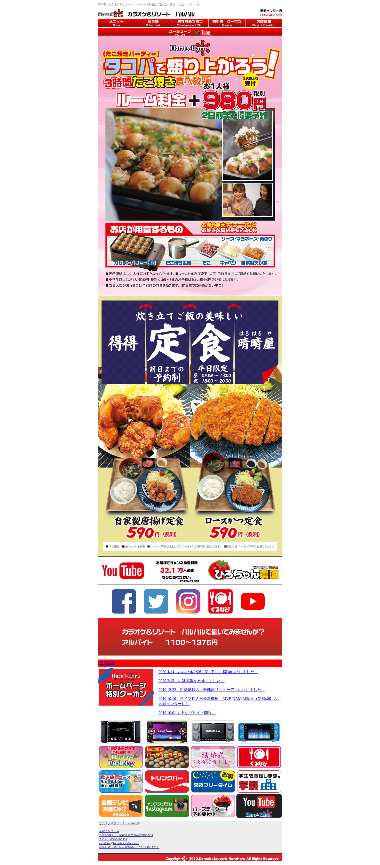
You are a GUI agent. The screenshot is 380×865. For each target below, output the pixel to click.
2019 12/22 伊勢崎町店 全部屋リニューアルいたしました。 (211, 690)
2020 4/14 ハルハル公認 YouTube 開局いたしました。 (208, 672)
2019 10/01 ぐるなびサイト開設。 (187, 713)
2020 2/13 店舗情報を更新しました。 (191, 681)
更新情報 (107, 663)
